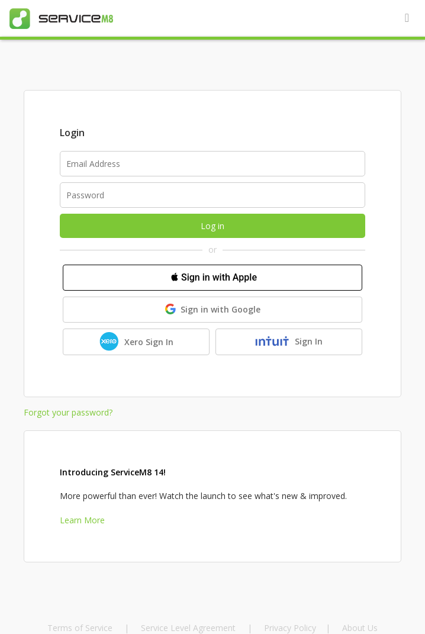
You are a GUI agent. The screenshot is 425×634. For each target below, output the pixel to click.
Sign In (288, 341)
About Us (360, 627)
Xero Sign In (136, 341)
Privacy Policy (290, 627)
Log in (212, 225)
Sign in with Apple (212, 277)
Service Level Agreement (188, 627)
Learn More (82, 520)
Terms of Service (81, 627)
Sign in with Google (212, 309)
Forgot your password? (68, 412)
